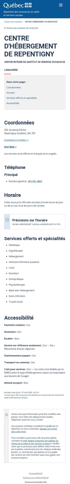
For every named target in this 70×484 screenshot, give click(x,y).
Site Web (10, 146)
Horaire (10, 92)
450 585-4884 (35, 181)
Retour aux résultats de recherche (22, 28)
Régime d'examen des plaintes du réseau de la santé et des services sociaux (34, 442)
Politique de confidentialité (35, 478)
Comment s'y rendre (16, 140)
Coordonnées (13, 87)
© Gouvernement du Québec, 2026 (36, 482)
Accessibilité (12, 103)
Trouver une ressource (13, 22)
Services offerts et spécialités (21, 97)
